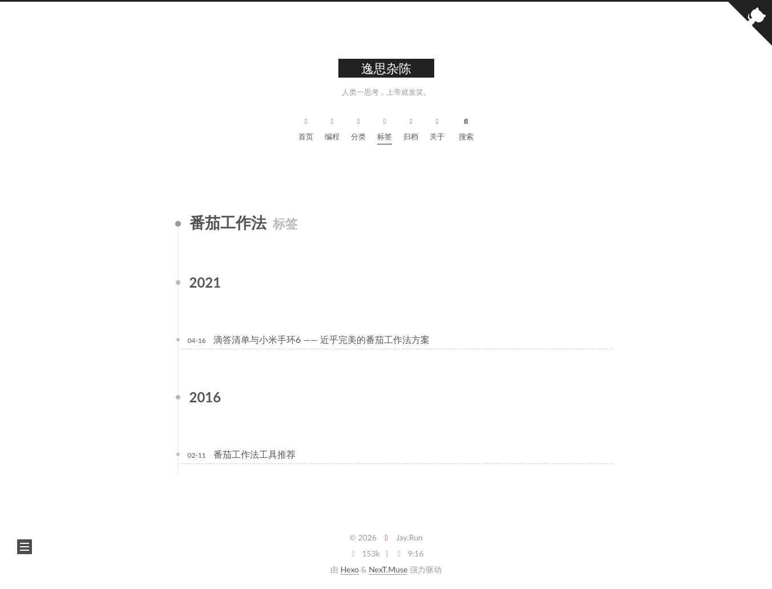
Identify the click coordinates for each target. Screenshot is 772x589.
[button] (24, 546)
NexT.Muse (388, 569)
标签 (384, 127)
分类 (358, 127)
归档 (410, 127)
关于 (437, 127)
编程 (332, 127)
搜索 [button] (466, 127)
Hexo (350, 569)
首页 (305, 127)
